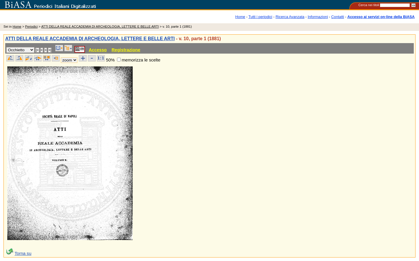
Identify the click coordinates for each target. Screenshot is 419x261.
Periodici (31, 26)
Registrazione (125, 49)
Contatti (337, 17)
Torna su (23, 253)
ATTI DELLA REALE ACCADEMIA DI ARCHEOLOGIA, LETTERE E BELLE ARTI (100, 26)
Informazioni (318, 17)
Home (240, 17)
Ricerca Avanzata (290, 17)
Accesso (98, 49)
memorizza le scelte (141, 59)
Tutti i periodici (260, 17)
